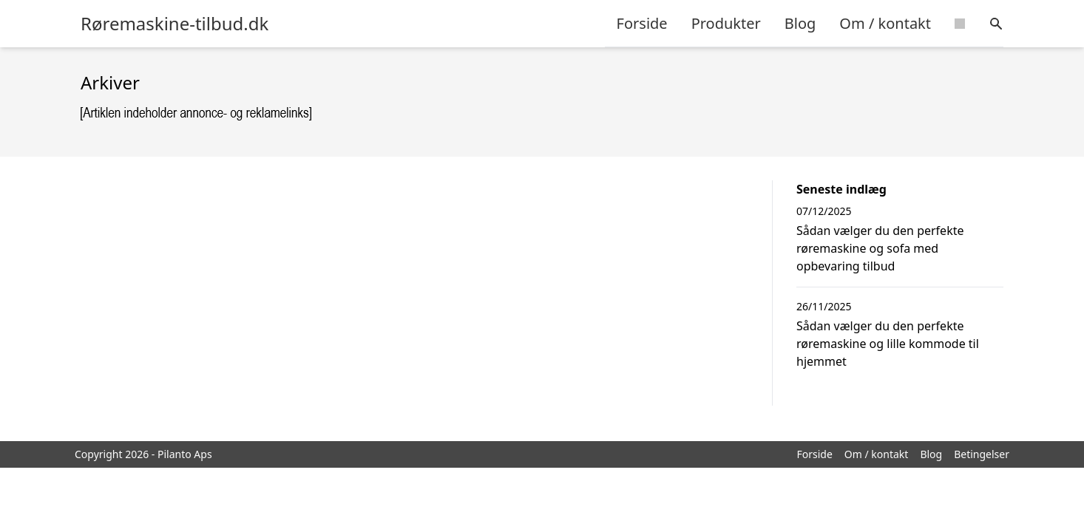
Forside (642, 23)
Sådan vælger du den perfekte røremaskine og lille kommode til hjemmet (887, 343)
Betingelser (981, 454)
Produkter (726, 23)
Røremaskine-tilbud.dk (174, 23)
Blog (800, 23)
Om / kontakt (885, 23)
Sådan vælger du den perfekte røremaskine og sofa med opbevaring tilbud (879, 248)
